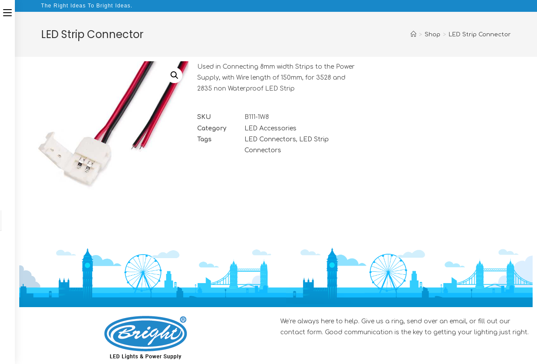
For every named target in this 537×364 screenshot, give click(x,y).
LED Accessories (270, 128)
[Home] (413, 35)
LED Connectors (270, 139)
